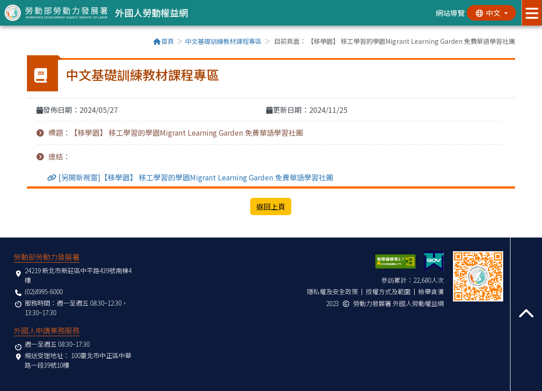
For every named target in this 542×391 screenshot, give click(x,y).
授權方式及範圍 (388, 291)
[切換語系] (491, 13)
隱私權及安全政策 (332, 291)
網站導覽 (449, 12)
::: (29, 42)
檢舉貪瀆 (431, 291)
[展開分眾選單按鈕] (531, 13)
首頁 (163, 41)
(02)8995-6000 (44, 291)
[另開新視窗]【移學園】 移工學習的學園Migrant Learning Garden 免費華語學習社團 (195, 177)
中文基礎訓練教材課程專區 (223, 41)
